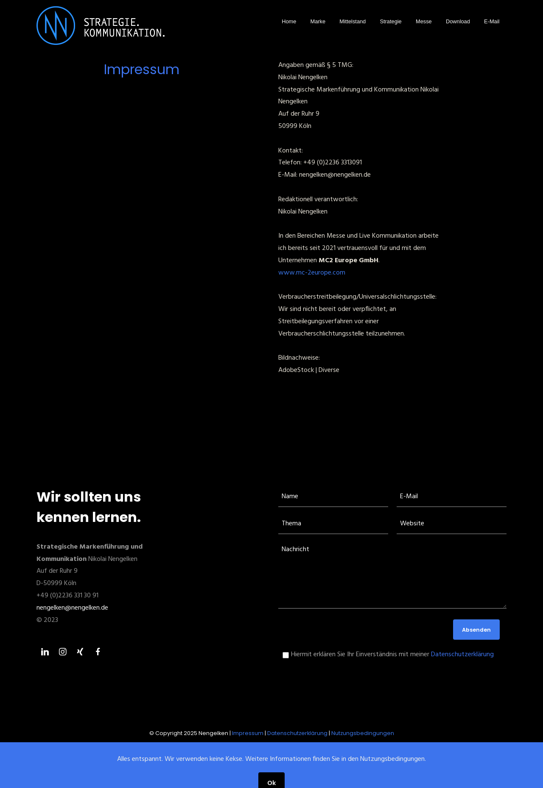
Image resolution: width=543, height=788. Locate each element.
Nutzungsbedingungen (362, 733)
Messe (424, 21)
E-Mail (491, 21)
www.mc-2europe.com (311, 272)
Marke (318, 21)
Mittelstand (352, 21)
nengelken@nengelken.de (72, 607)
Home (289, 21)
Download (458, 21)
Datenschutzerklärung (462, 654)
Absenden (476, 629)
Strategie (391, 21)
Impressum (247, 733)
